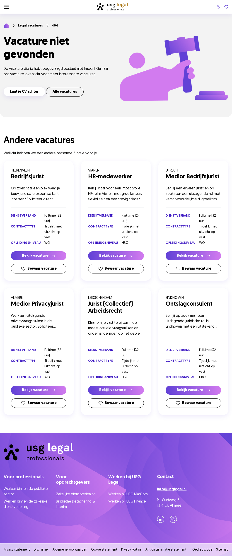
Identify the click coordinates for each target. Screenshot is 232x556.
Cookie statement (104, 549)
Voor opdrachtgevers (73, 480)
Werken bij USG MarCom (128, 494)
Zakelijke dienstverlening (76, 494)
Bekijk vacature (38, 256)
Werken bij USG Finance (127, 501)
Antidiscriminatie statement (166, 549)
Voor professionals (24, 477)
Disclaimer (41, 549)
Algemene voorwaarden (70, 549)
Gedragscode (202, 549)
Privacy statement (17, 549)
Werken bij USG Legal (124, 480)
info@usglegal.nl (171, 489)
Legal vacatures (30, 25)
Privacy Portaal (131, 549)
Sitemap (222, 549)
